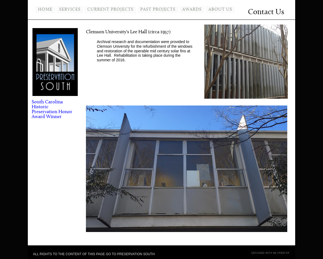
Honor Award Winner (52, 114)
